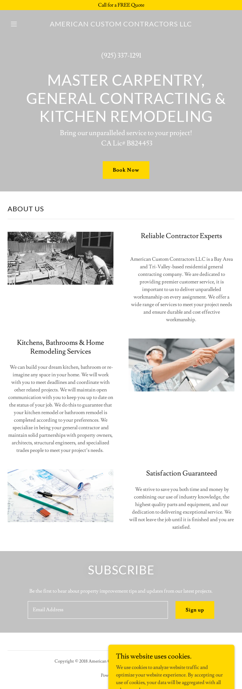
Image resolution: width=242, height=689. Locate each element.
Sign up (195, 610)
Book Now (126, 170)
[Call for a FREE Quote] (121, 5)
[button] (18, 24)
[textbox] (98, 610)
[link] (121, 25)
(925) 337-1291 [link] (121, 55)
